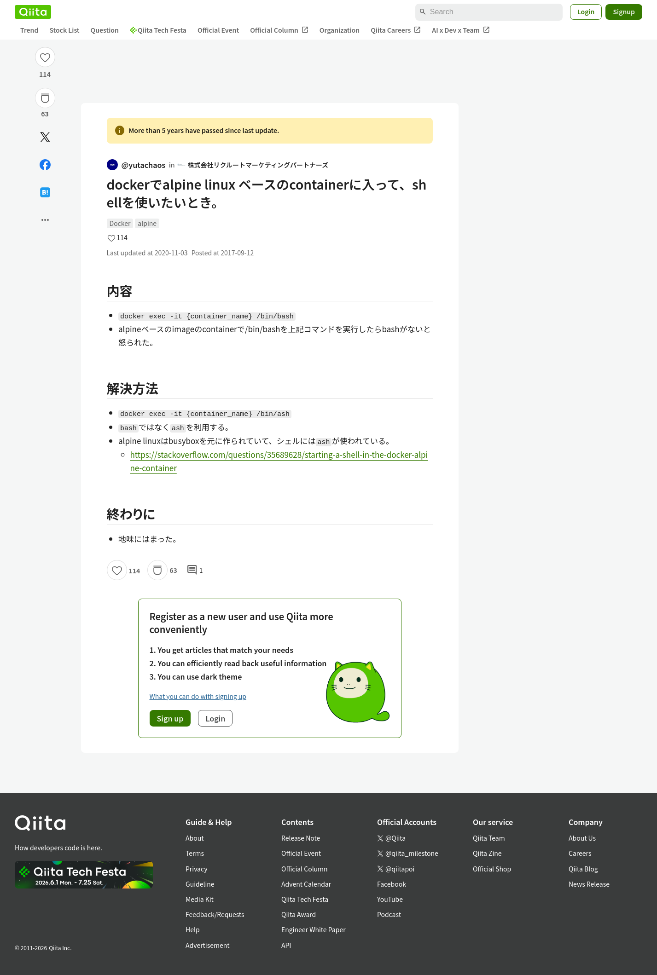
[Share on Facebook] (45, 165)
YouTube (390, 899)
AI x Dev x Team (461, 30)
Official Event (218, 30)
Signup (624, 11)
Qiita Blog (583, 868)
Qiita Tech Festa (158, 30)
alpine (147, 223)
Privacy (196, 868)
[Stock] (45, 98)
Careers (580, 853)
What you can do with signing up (198, 696)
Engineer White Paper (313, 929)
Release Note (300, 837)
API (286, 945)
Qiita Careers (396, 30)
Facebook (391, 883)
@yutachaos (136, 164)
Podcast (389, 914)
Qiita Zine (487, 853)
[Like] (45, 57)
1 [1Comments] (194, 570)
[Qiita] (33, 12)
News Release (589, 883)
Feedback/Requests (215, 914)
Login (586, 11)
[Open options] (45, 220)
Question (105, 30)
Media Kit (200, 899)
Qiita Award (298, 914)
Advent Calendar (306, 883)
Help (193, 929)
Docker (120, 223)
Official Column (279, 30)
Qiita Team (489, 837)
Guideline (200, 883)
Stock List (64, 30)
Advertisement (208, 945)
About (194, 837)
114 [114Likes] (45, 74)
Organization (340, 30)
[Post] (45, 137)
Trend (29, 30)
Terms (195, 853)
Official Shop (492, 868)
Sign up (170, 718)
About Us (582, 837)
